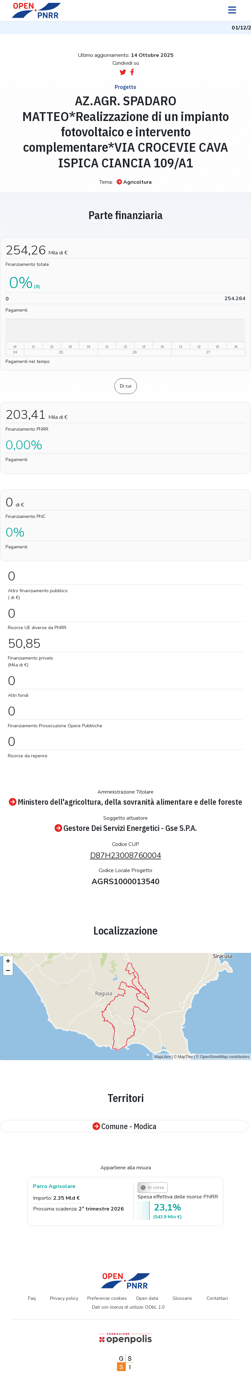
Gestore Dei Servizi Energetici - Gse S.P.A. (126, 828)
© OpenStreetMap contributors (222, 1057)
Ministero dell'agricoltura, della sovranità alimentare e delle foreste (125, 801)
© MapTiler (183, 1057)
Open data (147, 1298)
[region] (125, 1006)
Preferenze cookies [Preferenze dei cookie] (107, 1298)
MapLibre (162, 1057)
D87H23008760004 (125, 855)
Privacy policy (64, 1298)
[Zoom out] (8, 970)
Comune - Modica (124, 1126)
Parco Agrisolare (54, 1186)
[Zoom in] (8, 961)
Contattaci (217, 1298)
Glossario (182, 1298)
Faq (32, 1298)
